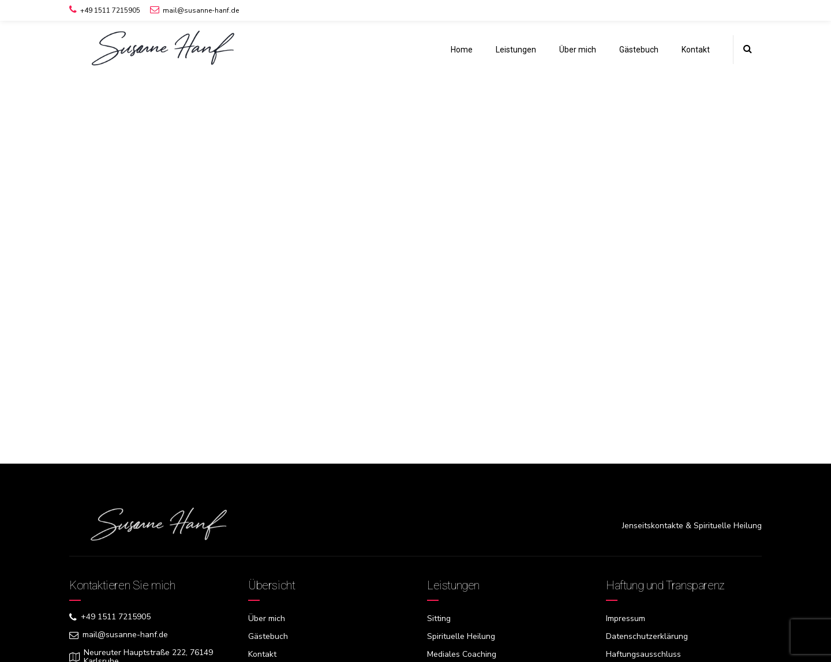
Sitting (439, 618)
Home (462, 49)
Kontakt (696, 49)
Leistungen (516, 49)
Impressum (625, 618)
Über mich (577, 49)
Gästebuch (638, 49)
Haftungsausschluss (643, 654)
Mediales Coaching (461, 654)
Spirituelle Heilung (461, 636)
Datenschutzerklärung (647, 636)
